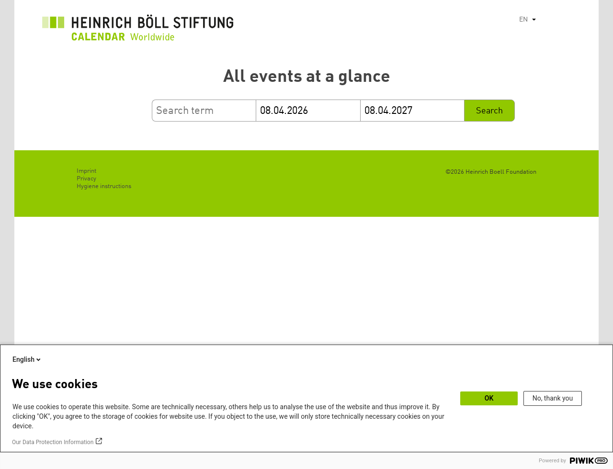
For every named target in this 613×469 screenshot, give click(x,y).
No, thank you (553, 398)
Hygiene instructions (104, 186)
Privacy (86, 179)
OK (489, 398)
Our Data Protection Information (52, 442)
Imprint (86, 171)
